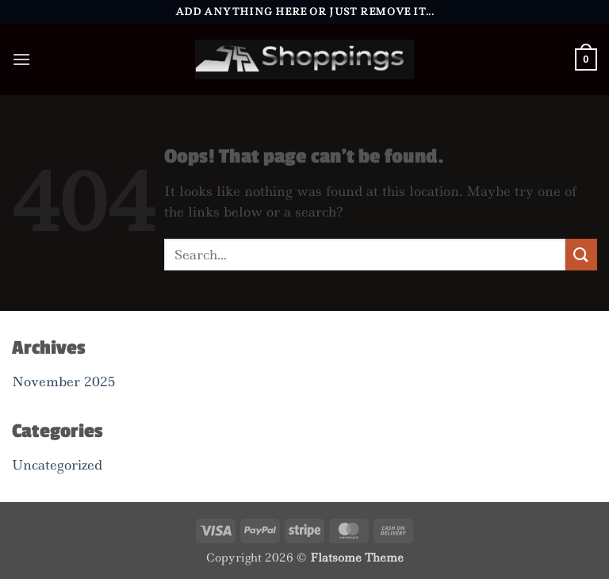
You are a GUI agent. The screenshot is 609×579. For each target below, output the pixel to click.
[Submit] (581, 254)
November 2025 (63, 381)
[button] (21, 59)
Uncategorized (57, 465)
